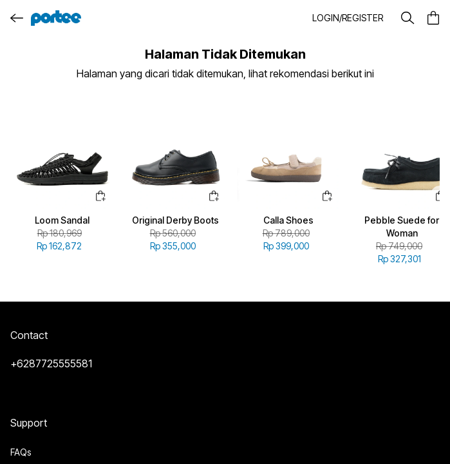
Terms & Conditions (49, 421)
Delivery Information (49, 397)
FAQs (20, 374)
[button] (347, 18)
